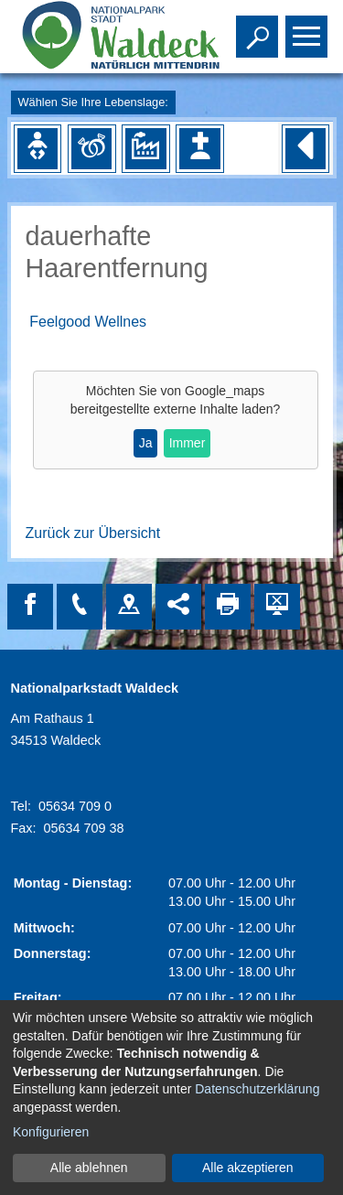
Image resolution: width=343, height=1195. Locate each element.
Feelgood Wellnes (87, 321)
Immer (187, 443)
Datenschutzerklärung (257, 1089)
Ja (146, 443)
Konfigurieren (51, 1132)
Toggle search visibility (259, 28)
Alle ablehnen (89, 1167)
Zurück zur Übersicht (93, 533)
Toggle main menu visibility (309, 28)
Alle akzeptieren (248, 1167)
